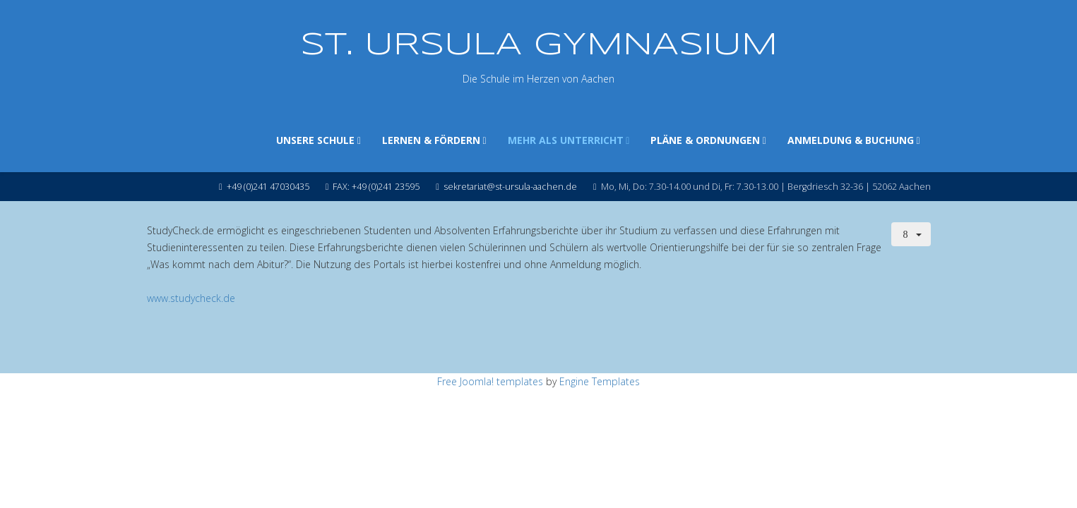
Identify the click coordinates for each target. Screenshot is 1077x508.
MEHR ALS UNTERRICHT (566, 140)
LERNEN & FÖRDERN (431, 140)
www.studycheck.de (191, 298)
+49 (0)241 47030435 (268, 187)
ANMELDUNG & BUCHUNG (850, 140)
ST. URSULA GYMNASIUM (539, 45)
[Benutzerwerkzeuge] (911, 234)
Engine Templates (599, 381)
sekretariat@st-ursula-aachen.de (510, 187)
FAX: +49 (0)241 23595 (376, 187)
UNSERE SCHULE (315, 140)
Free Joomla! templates (490, 381)
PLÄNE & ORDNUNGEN (705, 140)
